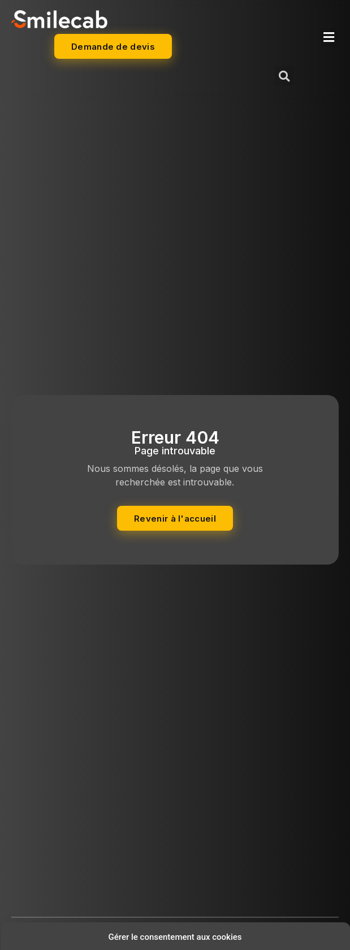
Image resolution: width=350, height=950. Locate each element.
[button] (329, 37)
